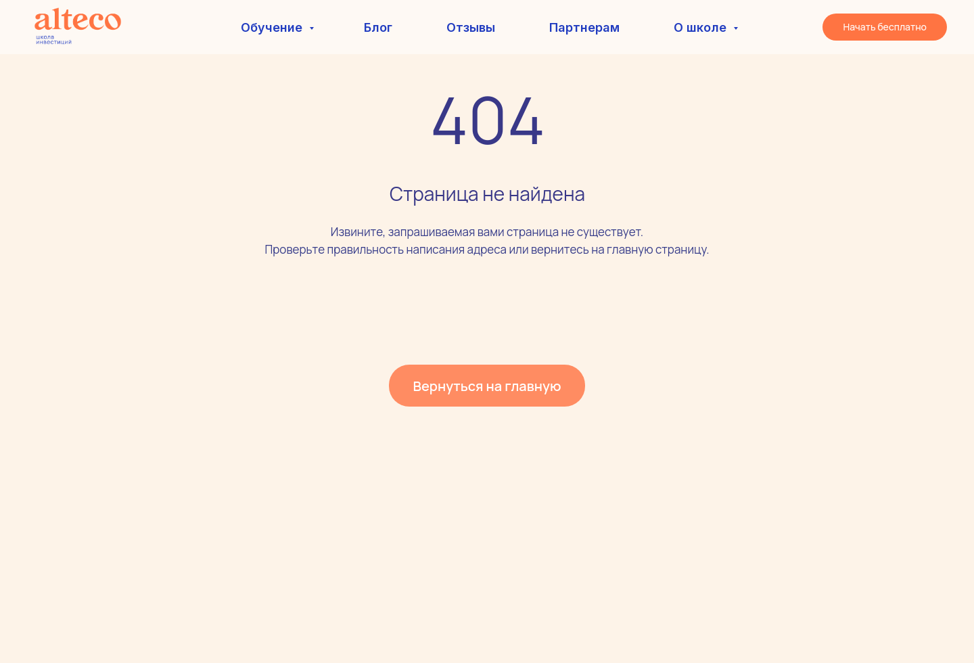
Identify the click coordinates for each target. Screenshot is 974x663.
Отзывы (470, 27)
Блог (378, 27)
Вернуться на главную (487, 386)
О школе (702, 27)
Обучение (273, 27)
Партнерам (584, 27)
